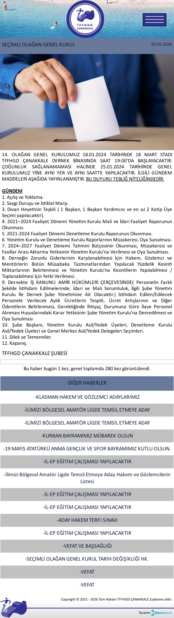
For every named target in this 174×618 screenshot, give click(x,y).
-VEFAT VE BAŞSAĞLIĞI (87, 546)
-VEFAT (87, 572)
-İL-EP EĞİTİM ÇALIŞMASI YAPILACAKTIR (87, 462)
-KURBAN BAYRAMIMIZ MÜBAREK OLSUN (87, 436)
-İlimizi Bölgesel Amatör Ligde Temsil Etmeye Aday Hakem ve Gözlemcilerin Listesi (87, 478)
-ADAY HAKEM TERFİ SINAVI (87, 520)
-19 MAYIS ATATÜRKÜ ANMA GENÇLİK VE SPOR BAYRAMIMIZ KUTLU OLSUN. (87, 449)
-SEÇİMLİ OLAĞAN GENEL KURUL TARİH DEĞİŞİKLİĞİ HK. (87, 559)
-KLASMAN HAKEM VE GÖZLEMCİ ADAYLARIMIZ (87, 397)
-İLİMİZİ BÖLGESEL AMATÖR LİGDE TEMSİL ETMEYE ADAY (87, 410)
